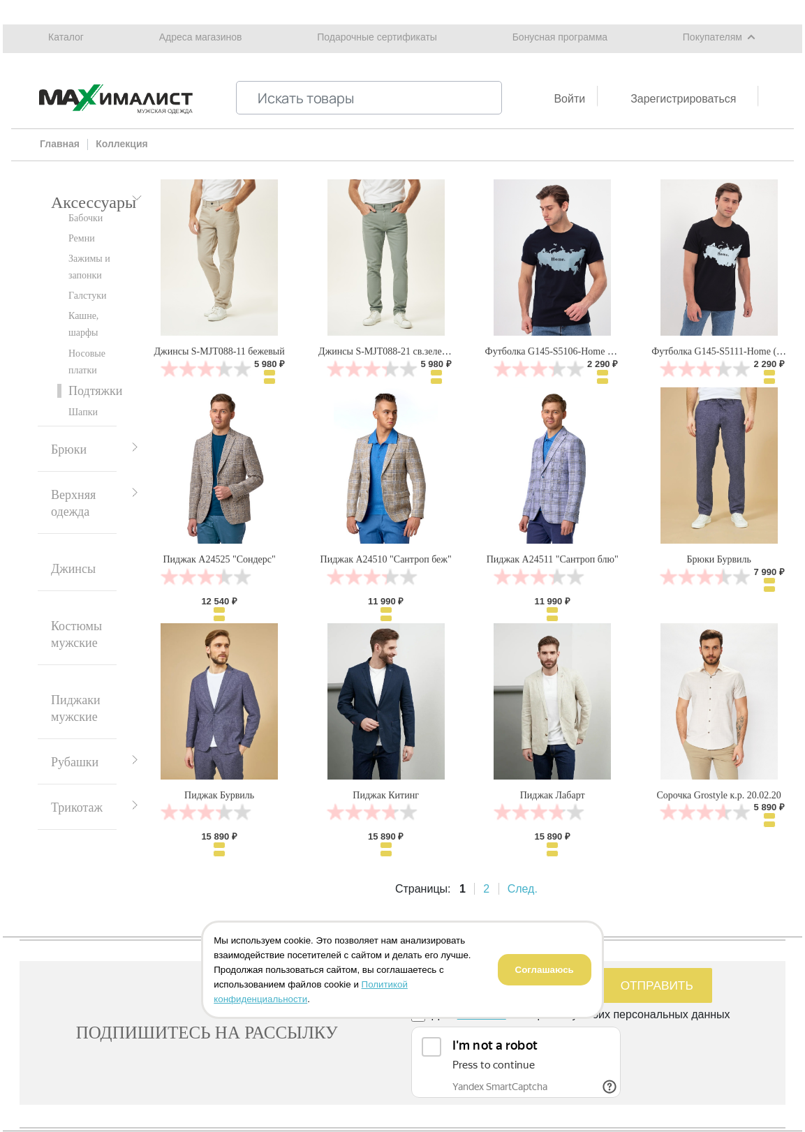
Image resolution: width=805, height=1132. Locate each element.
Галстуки (87, 295)
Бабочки (85, 218)
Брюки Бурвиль (718, 559)
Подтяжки (95, 391)
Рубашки (74, 762)
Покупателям (712, 37)
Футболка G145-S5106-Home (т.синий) (565, 351)
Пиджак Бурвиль (219, 795)
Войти (569, 99)
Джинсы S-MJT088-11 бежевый (219, 351)
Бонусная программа (559, 37)
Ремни (81, 238)
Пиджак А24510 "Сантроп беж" (386, 559)
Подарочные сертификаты (377, 37)
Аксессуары (93, 202)
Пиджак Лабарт (552, 795)
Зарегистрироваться (683, 99)
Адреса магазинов (200, 37)
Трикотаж (77, 807)
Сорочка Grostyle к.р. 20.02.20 (719, 795)
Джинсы (73, 569)
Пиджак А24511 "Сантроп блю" (553, 559)
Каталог (66, 37)
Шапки (83, 412)
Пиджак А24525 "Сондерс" (219, 559)
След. (523, 889)
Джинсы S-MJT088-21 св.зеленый (388, 351)
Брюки (69, 449)
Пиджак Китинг (386, 795)
